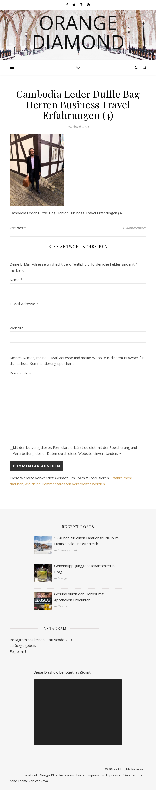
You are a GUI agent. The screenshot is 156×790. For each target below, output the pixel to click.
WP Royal (42, 781)
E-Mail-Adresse (24, 303)
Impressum (96, 775)
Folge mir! (18, 651)
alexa (21, 227)
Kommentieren (22, 373)
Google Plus (48, 775)
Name (16, 279)
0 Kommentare (134, 227)
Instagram (66, 775)
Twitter (81, 775)
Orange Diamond (78, 32)
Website (17, 327)
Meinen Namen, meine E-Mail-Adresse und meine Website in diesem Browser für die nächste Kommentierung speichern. (77, 360)
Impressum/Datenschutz (124, 775)
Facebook (31, 775)
